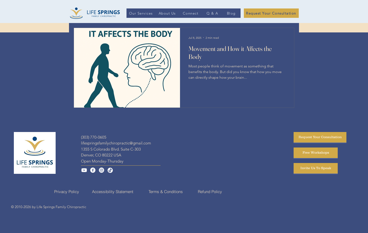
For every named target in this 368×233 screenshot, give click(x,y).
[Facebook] (93, 170)
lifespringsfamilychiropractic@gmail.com (116, 143)
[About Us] (167, 13)
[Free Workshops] (316, 153)
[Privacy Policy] (66, 191)
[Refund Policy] (209, 191)
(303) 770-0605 (93, 137)
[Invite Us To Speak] (316, 168)
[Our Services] (141, 13)
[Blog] (232, 13)
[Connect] (191, 13)
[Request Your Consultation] (271, 13)
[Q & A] (213, 13)
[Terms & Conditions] (165, 191)
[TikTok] (110, 170)
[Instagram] (101, 170)
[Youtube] (84, 170)
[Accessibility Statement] (113, 191)
